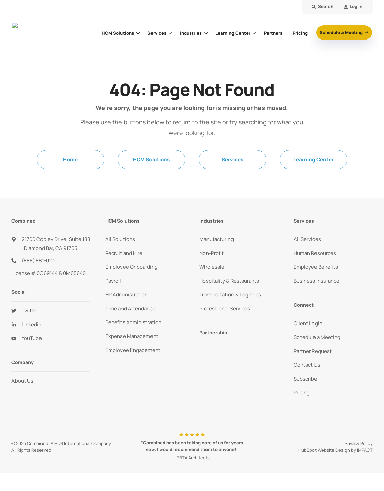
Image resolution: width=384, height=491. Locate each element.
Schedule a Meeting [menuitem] (317, 337)
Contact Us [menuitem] (307, 364)
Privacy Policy (359, 443)
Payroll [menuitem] (113, 280)
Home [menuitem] (70, 159)
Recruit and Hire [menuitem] (123, 253)
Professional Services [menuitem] (224, 308)
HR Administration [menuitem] (126, 294)
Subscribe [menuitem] (305, 378)
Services (156, 33)
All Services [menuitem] (307, 239)
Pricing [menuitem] (302, 392)
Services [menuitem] (232, 159)
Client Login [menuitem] (308, 323)
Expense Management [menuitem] (131, 336)
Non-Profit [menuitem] (211, 253)
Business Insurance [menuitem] (316, 280)
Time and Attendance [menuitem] (130, 308)
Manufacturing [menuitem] (216, 239)
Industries (191, 33)
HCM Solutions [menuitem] (151, 159)
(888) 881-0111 (38, 260)
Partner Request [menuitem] (313, 351)
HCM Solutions (118, 33)
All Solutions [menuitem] (120, 239)
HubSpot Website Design (324, 450)
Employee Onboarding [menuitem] (131, 266)
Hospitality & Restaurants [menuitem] (229, 280)
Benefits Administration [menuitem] (133, 322)
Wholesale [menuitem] (211, 266)
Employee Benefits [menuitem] (316, 266)
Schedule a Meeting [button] (342, 32)
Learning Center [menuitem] (313, 159)
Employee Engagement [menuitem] (132, 350)
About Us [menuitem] (22, 380)
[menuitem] (352, 7)
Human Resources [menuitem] (315, 253)
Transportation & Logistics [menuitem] (230, 294)
